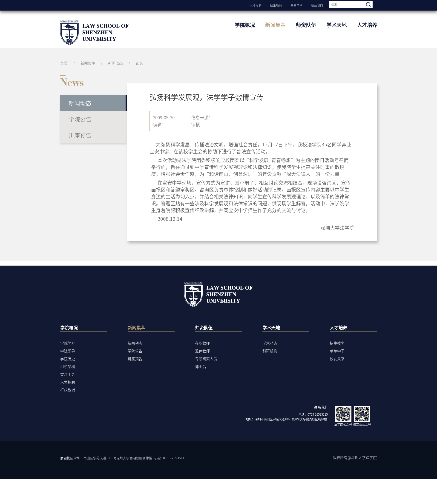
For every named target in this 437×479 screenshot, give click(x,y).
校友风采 (337, 358)
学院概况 (245, 24)
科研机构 (269, 351)
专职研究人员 (206, 358)
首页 (64, 63)
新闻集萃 (275, 24)
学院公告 (80, 119)
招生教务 (276, 5)
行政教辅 (67, 390)
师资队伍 (306, 24)
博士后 (200, 366)
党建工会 (67, 374)
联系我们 (317, 5)
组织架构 (67, 366)
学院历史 (67, 358)
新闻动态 (115, 63)
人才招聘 (256, 5)
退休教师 (202, 351)
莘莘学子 (296, 5)
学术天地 (336, 24)
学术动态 (269, 343)
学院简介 (67, 343)
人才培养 (367, 24)
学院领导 (67, 351)
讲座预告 (80, 135)
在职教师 (202, 343)
